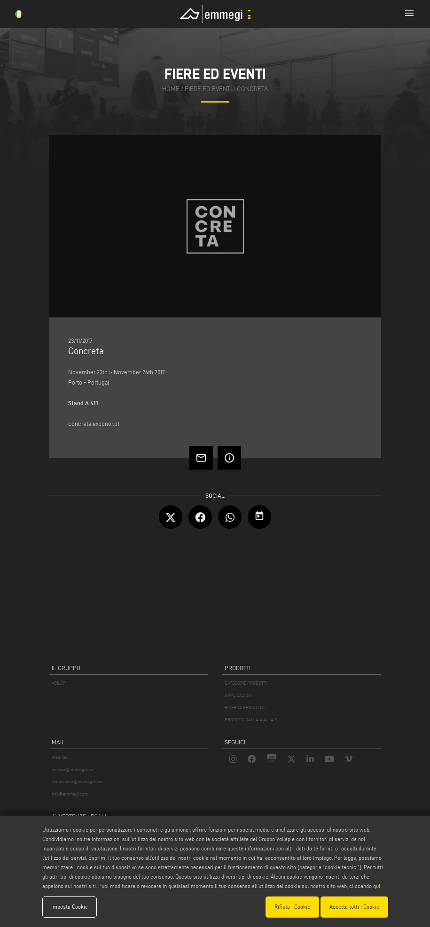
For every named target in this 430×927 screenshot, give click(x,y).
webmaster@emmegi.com (77, 781)
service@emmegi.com (73, 769)
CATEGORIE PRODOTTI (246, 683)
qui (376, 886)
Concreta (252, 89)
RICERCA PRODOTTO (245, 707)
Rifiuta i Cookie (292, 907)
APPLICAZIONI (238, 695)
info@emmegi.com (70, 793)
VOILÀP (59, 683)
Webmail (60, 757)
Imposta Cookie (69, 907)
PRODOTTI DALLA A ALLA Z (251, 719)
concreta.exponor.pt (93, 423)
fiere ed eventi (208, 89)
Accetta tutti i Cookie (354, 907)
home (171, 89)
